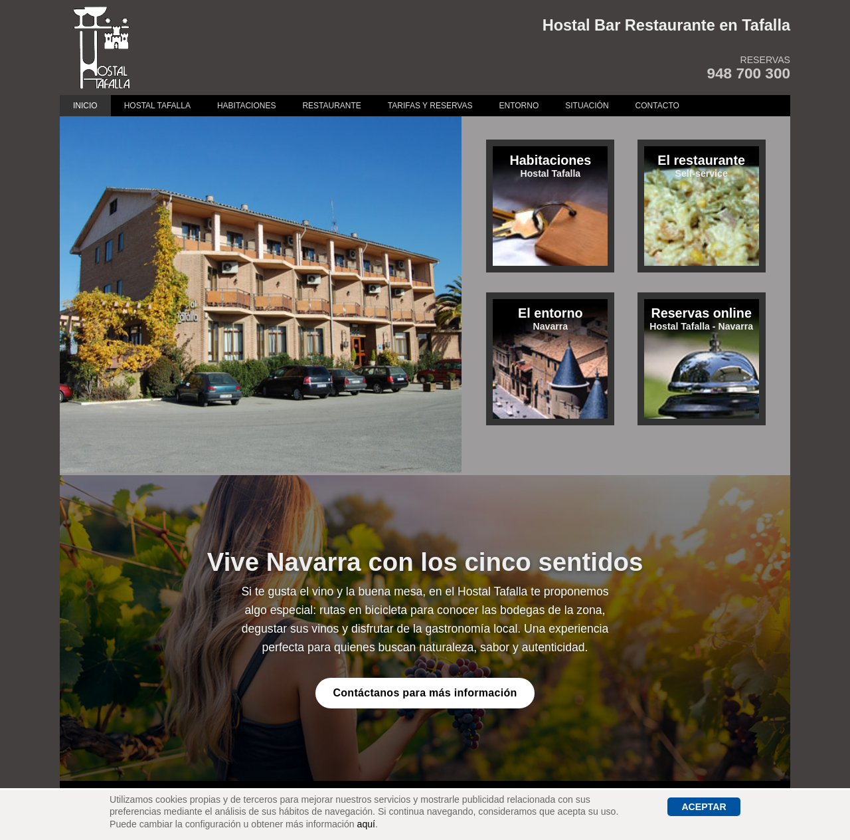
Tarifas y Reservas (430, 105)
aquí (366, 824)
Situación (586, 105)
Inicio (85, 105)
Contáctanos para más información (425, 692)
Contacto (657, 105)
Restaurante (331, 105)
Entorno (519, 105)
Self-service (701, 166)
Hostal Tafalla (157, 105)
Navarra (550, 319)
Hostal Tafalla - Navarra (701, 319)
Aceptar (703, 806)
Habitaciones (246, 105)
